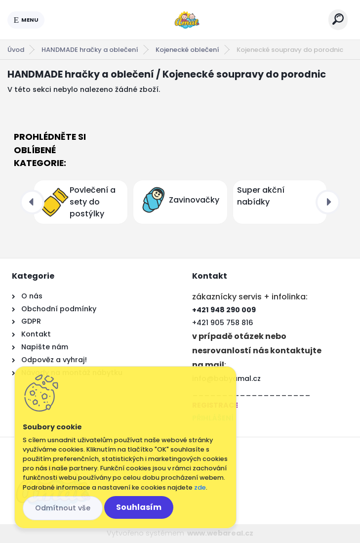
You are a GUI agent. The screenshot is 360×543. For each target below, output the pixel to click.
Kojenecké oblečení (187, 49)
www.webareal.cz (220, 533)
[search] (338, 19)
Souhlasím (138, 507)
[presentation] (32, 202)
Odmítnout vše (62, 508)
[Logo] (186, 19)
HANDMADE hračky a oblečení (89, 49)
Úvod (15, 49)
